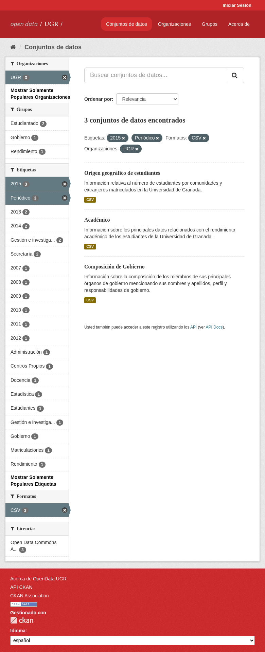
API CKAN (21, 587)
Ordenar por (98, 99)
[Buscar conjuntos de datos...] (155, 75)
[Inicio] (13, 47)
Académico (97, 220)
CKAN (21, 620)
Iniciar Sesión (237, 5)
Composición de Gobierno (114, 266)
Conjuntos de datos (126, 24)
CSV (90, 200)
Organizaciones (174, 24)
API (193, 327)
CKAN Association (29, 595)
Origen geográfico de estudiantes (122, 173)
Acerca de (239, 24)
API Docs (214, 327)
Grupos (209, 24)
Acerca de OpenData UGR (38, 578)
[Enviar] (235, 75)
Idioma (17, 630)
